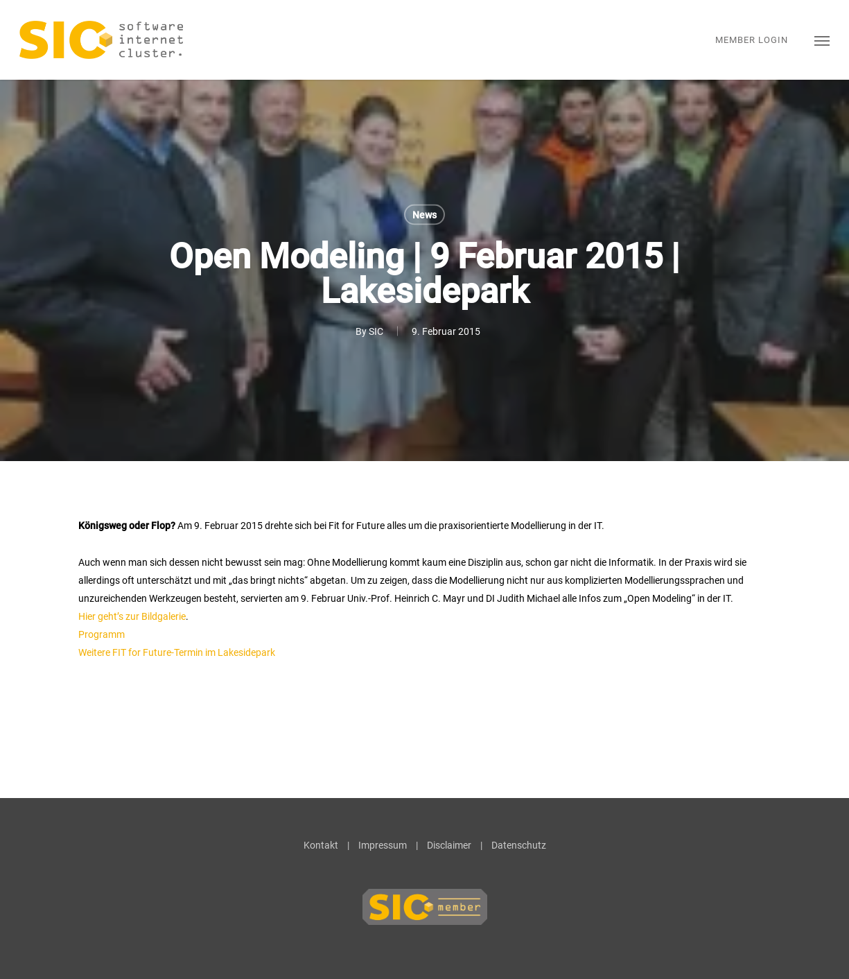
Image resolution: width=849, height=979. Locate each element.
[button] (822, 39)
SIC (376, 331)
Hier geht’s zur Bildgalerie (132, 616)
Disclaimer (449, 845)
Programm (101, 634)
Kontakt (321, 845)
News (424, 214)
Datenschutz (518, 845)
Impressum (382, 845)
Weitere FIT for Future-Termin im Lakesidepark (176, 652)
